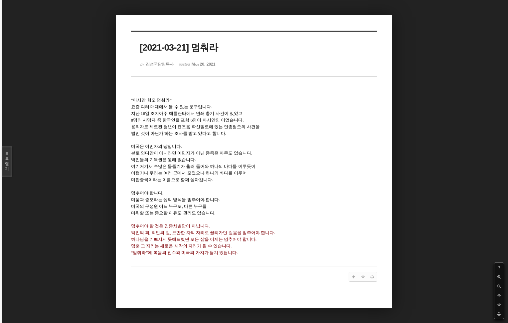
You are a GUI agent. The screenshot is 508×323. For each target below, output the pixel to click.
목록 (7, 161)
